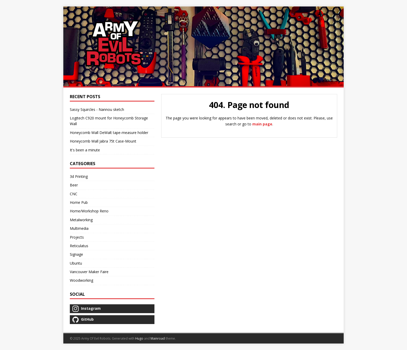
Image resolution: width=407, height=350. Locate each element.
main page (262, 124)
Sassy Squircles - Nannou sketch (97, 109)
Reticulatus (79, 245)
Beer (74, 185)
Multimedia (79, 228)
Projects (77, 237)
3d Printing (79, 176)
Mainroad (158, 338)
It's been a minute (85, 149)
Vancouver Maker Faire (89, 271)
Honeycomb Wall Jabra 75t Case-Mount (103, 141)
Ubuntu (76, 263)
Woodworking (81, 280)
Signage (76, 254)
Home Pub (79, 202)
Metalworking (81, 219)
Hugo (139, 338)
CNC (73, 193)
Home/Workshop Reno (89, 210)
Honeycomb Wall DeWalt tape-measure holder (109, 132)
